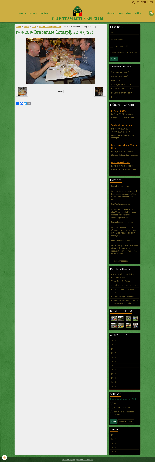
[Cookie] (4, 457)
